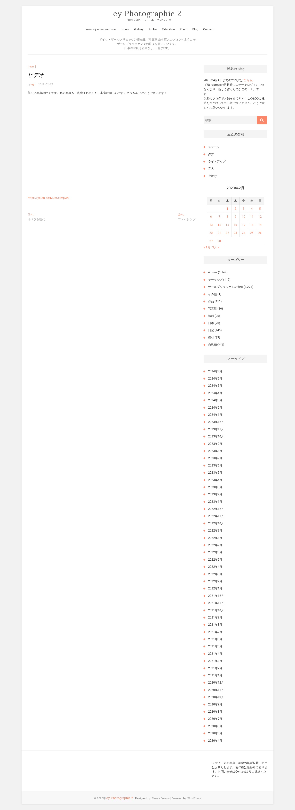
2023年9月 (215, 443)
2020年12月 (216, 682)
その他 (212, 294)
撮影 (211, 316)
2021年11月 (216, 603)
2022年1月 (215, 588)
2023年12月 (216, 422)
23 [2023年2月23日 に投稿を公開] (235, 233)
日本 (211, 323)
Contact (208, 29)
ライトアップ (217, 161)
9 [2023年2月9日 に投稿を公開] (235, 217)
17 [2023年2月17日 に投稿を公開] (243, 224)
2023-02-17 (45, 84)
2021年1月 (215, 675)
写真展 (212, 308)
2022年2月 (215, 581)
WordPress (194, 798)
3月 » (215, 247)
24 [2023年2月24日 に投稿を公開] (243, 233)
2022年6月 (215, 552)
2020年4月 (215, 740)
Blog (195, 29)
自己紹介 (214, 345)
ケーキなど (215, 279)
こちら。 (249, 80)
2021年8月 (215, 624)
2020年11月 (216, 690)
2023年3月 (215, 487)
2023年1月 (215, 501)
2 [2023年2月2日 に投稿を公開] (235, 208)
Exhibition (168, 29)
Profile (153, 29)
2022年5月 (215, 559)
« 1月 (207, 247)
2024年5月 (215, 386)
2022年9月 (215, 530)
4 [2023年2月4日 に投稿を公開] (252, 208)
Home (125, 29)
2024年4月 (215, 393)
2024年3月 (215, 400)
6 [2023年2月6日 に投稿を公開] (211, 217)
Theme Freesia (161, 798)
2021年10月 (216, 610)
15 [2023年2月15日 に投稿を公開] (227, 224)
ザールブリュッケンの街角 (225, 287)
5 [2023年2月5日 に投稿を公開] (260, 208)
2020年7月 (215, 719)
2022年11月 (216, 516)
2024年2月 (215, 407)
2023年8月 (215, 451)
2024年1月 (215, 414)
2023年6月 (215, 465)
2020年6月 (215, 726)
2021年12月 (216, 595)
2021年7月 (215, 632)
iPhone (212, 272)
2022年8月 (215, 538)
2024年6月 (215, 378)
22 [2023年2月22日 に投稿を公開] (227, 233)
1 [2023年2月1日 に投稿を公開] (227, 208)
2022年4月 (215, 567)
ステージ (214, 147)
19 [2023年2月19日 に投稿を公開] (260, 224)
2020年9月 (215, 704)
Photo (183, 29)
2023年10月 (216, 436)
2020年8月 (215, 711)
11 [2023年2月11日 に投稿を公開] (251, 217)
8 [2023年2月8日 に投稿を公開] (227, 217)
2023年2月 (215, 494)
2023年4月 (215, 480)
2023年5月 (215, 472)
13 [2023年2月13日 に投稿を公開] (211, 224)
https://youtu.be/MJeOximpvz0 (49, 197)
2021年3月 (215, 661)
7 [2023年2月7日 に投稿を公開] (219, 217)
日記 (211, 330)
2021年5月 (215, 646)
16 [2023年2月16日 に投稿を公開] (235, 224)
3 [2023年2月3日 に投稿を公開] (243, 208)
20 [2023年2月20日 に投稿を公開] (211, 233)
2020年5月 (215, 733)
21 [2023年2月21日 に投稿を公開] (219, 233)
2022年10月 (216, 523)
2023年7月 (215, 458)
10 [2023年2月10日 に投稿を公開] (243, 217)
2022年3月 (215, 574)
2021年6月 (215, 639)
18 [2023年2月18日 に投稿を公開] (251, 224)
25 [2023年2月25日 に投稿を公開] (251, 233)
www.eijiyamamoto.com (101, 29)
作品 (32, 66)
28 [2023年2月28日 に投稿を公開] (219, 241)
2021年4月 (215, 653)
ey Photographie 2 (147, 13)
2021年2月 (215, 668)
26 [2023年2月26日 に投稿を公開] (260, 233)
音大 (211, 168)
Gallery (139, 29)
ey (32, 84)
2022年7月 (215, 545)
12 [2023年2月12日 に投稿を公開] (260, 217)
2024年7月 (215, 371)
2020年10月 (216, 697)
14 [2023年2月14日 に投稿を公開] (219, 224)
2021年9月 (215, 617)
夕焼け (212, 176)
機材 (211, 337)
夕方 (211, 154)
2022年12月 (216, 509)
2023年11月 (216, 429)
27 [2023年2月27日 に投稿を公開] (211, 241)
